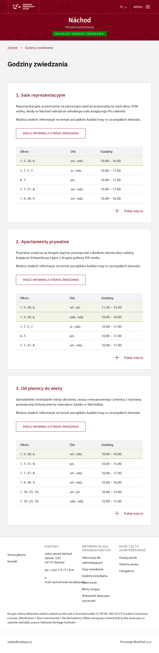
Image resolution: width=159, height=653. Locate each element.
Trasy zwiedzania (92, 571)
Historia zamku (129, 566)
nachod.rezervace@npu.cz (68, 584)
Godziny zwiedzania (94, 577)
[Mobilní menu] (142, 6)
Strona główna (16, 556)
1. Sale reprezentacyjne (42, 95)
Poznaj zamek (128, 559)
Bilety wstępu (91, 591)
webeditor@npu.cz (19, 643)
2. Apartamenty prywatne (44, 242)
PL (123, 7)
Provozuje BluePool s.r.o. (136, 643)
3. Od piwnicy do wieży (40, 390)
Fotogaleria (126, 572)
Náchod (79, 20)
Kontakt (12, 563)
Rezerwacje (89, 584)
